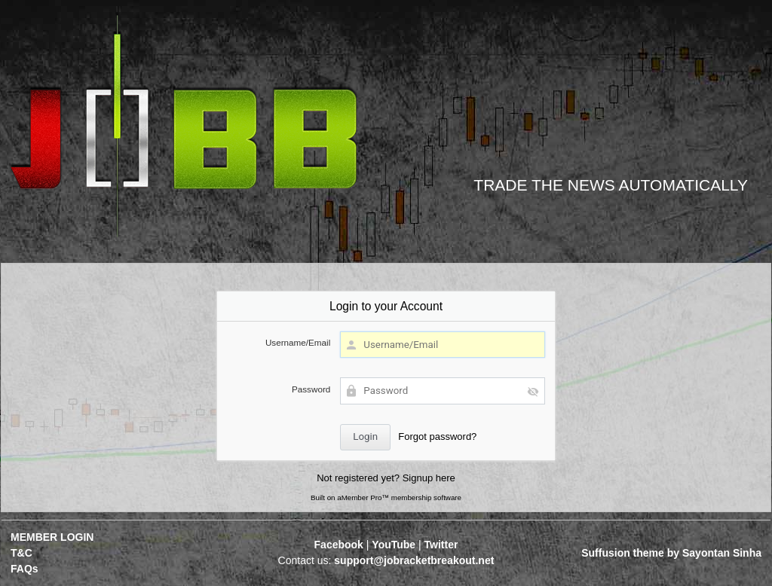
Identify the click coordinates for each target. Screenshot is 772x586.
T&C (21, 553)
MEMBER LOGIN (52, 537)
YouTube (393, 545)
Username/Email (297, 342)
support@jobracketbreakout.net (414, 560)
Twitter (441, 545)
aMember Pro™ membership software (399, 497)
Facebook (338, 545)
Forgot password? (437, 436)
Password (311, 389)
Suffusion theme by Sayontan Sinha (671, 553)
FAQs (24, 569)
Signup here (429, 478)
